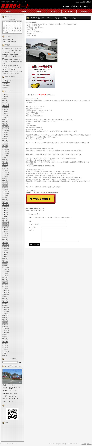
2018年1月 (5, 266)
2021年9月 (5, 195)
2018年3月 (5, 262)
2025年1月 (5, 125)
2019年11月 (5, 224)
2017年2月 (5, 286)
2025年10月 (5, 108)
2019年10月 (5, 226)
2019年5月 (5, 235)
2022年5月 (5, 182)
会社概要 (82, 1)
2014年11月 (5, 330)
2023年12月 (5, 149)
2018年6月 (5, 256)
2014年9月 (5, 334)
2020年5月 (5, 214)
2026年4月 (5, 96)
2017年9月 (5, 273)
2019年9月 (5, 227)
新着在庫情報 (6, 85)
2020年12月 (5, 205)
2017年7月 (5, 277)
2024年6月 (5, 138)
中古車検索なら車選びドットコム (35, 208)
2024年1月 (5, 148)
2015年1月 (5, 326)
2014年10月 (5, 332)
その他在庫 (5, 84)
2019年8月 (5, 229)
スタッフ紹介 (6, 82)
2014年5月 (5, 342)
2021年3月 (5, 203)
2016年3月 (5, 304)
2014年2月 (5, 347)
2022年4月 (5, 184)
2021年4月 (5, 201)
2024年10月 (5, 130)
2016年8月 (5, 298)
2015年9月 (5, 313)
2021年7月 (5, 197)
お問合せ (88, 1)
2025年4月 (5, 119)
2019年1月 (5, 243)
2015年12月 (5, 307)
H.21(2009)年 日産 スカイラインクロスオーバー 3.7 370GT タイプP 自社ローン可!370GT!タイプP (12, 50)
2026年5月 (5, 94)
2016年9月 (5, 296)
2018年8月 (5, 252)
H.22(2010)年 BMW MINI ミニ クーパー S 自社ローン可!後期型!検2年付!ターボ (12, 61)
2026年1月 (5, 102)
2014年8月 (5, 336)
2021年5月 (5, 199)
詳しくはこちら (32, 98)
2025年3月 (5, 121)
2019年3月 (5, 239)
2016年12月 (5, 290)
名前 (30, 221)
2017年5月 (5, 281)
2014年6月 (5, 340)
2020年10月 (5, 207)
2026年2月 (5, 100)
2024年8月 (5, 134)
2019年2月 (5, 241)
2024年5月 (5, 140)
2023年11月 (5, 151)
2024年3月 (5, 144)
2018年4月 (5, 260)
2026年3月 (5, 98)
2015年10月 (5, 311)
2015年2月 (5, 324)
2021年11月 (5, 191)
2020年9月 (5, 208)
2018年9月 (5, 250)
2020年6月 (5, 212)
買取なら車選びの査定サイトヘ (35, 210)
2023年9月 (5, 155)
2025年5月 (5, 117)
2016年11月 (5, 292)
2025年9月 (5, 109)
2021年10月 (5, 193)
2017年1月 (5, 288)
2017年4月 (5, 283)
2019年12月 (5, 222)
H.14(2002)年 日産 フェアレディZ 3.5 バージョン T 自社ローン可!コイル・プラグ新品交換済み (12, 67)
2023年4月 (5, 165)
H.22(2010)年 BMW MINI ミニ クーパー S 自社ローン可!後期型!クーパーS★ (12, 56)
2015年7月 (5, 317)
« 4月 (6, 32)
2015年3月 (5, 323)
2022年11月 (5, 172)
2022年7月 (5, 180)
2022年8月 (5, 178)
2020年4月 (5, 216)
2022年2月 (5, 187)
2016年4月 (5, 302)
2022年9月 (5, 176)
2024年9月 (5, 132)
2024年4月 (5, 142)
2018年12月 (5, 245)
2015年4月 (5, 321)
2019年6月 (5, 233)
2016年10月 (5, 294)
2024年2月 (5, 146)
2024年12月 (5, 127)
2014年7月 (5, 338)
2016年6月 (5, 300)
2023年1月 (5, 170)
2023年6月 (5, 161)
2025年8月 (5, 111)
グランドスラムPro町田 (9, 41)
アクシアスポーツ (7, 39)
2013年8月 (5, 353)
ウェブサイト (32, 227)
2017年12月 (5, 267)
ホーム (77, 1)
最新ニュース (6, 87)
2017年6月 (5, 279)
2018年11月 (5, 247)
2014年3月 (5, 345)
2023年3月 (5, 167)
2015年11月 (5, 309)
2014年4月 (5, 344)
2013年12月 (5, 351)
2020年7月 (5, 210)
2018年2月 (5, 264)
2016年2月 (5, 306)
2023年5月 (5, 163)
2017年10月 (5, 271)
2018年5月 (5, 258)
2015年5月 (5, 319)
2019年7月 (5, 231)
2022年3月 (5, 186)
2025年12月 (5, 104)
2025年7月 (5, 113)
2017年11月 (5, 269)
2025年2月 (5, 123)
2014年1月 (5, 349)
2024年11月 (5, 128)
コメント (31, 230)
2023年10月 (5, 153)
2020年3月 (5, 218)
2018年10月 (5, 248)
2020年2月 (5, 220)
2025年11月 (5, 106)
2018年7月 (5, 254)
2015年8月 (5, 315)
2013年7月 (5, 355)
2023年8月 (5, 157)
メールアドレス (34, 224)
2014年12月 (5, 328)
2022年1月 (5, 189)
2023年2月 (5, 168)
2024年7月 (5, 136)
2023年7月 (5, 159)
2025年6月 (5, 115)
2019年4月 (5, 237)
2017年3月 (5, 284)
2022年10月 (5, 174)
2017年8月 (5, 275)
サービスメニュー (7, 80)
